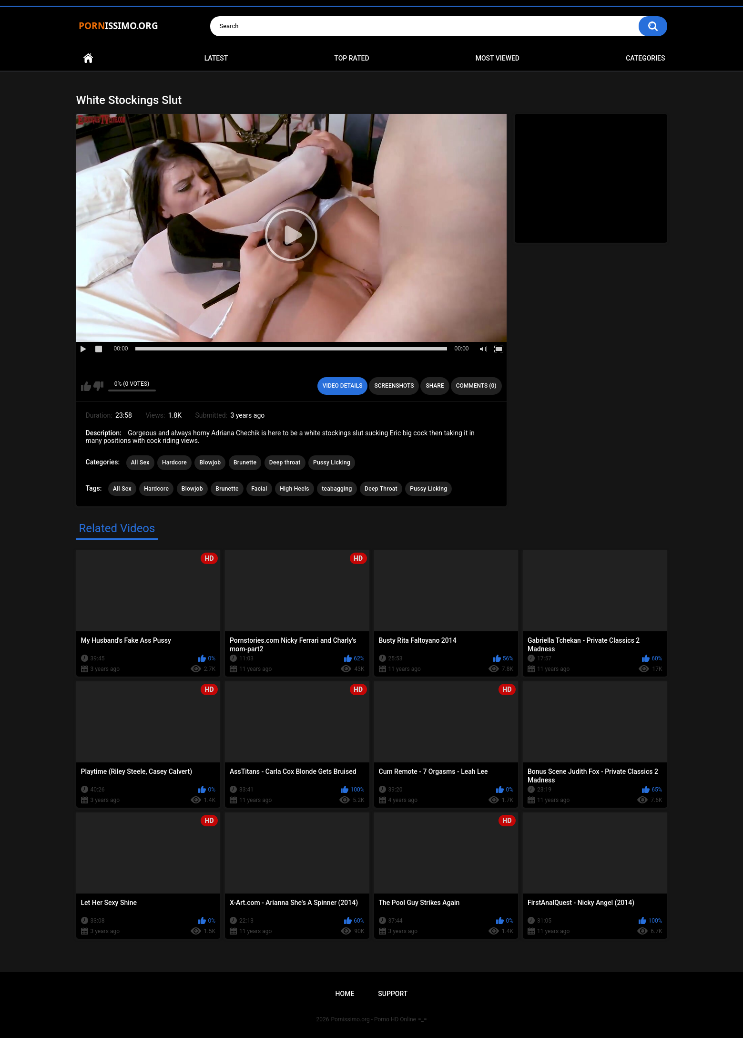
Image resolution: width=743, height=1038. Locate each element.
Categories (645, 58)
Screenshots (394, 385)
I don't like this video (98, 386)
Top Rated (351, 58)
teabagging (337, 488)
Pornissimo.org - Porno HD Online (373, 1019)
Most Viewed (497, 58)
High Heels (294, 488)
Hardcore (174, 462)
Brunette (245, 462)
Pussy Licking (331, 462)
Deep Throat (381, 488)
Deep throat (285, 462)
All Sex (140, 462)
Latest (216, 58)
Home (88, 58)
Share (435, 385)
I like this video (86, 386)
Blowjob (210, 462)
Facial (259, 488)
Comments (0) (476, 385)
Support (392, 993)
